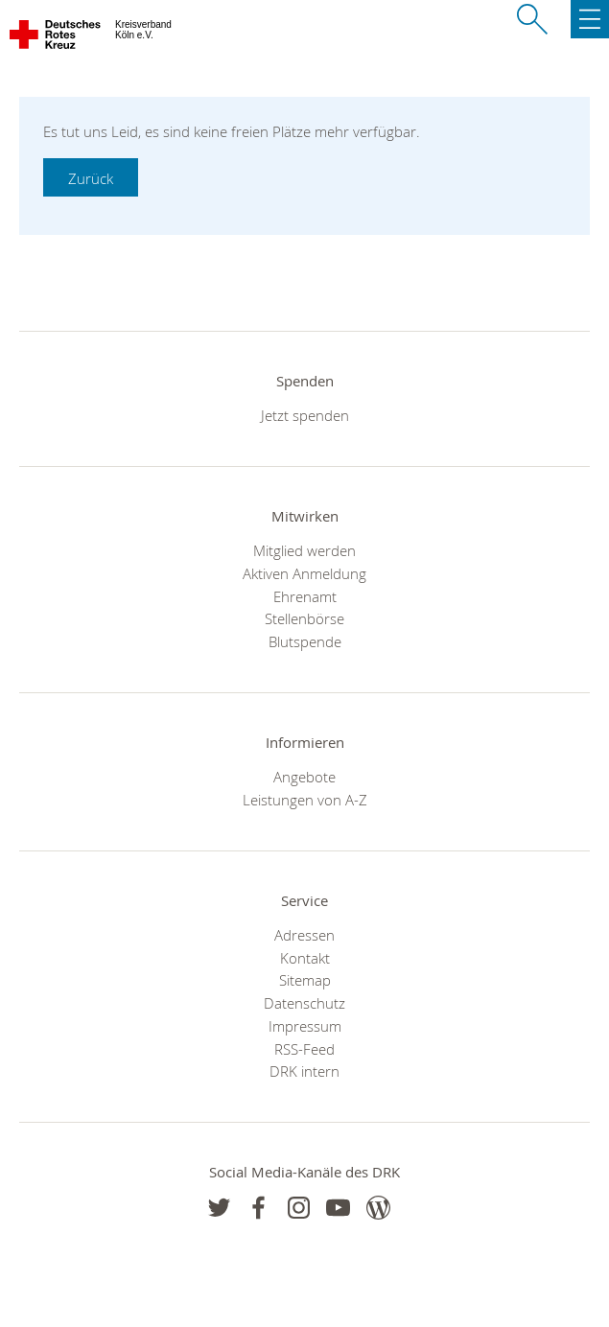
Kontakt (305, 957)
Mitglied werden (304, 550)
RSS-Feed (304, 1049)
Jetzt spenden (305, 415)
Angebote (304, 776)
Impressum (305, 1026)
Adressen (304, 934)
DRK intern (304, 1071)
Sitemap (305, 979)
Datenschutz (304, 1003)
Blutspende (305, 641)
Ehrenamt (305, 596)
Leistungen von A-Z (305, 799)
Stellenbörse (304, 618)
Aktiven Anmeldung (304, 573)
